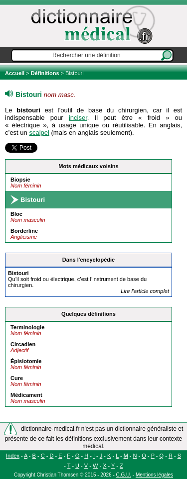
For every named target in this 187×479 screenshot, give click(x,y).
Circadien (22, 344)
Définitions (45, 73)
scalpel (39, 132)
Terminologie (27, 327)
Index (12, 456)
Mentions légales (154, 475)
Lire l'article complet (145, 291)
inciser (78, 117)
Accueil (15, 73)
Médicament (26, 395)
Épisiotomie (25, 361)
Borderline (24, 231)
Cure (16, 378)
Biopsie (20, 180)
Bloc (16, 214)
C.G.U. (124, 475)
